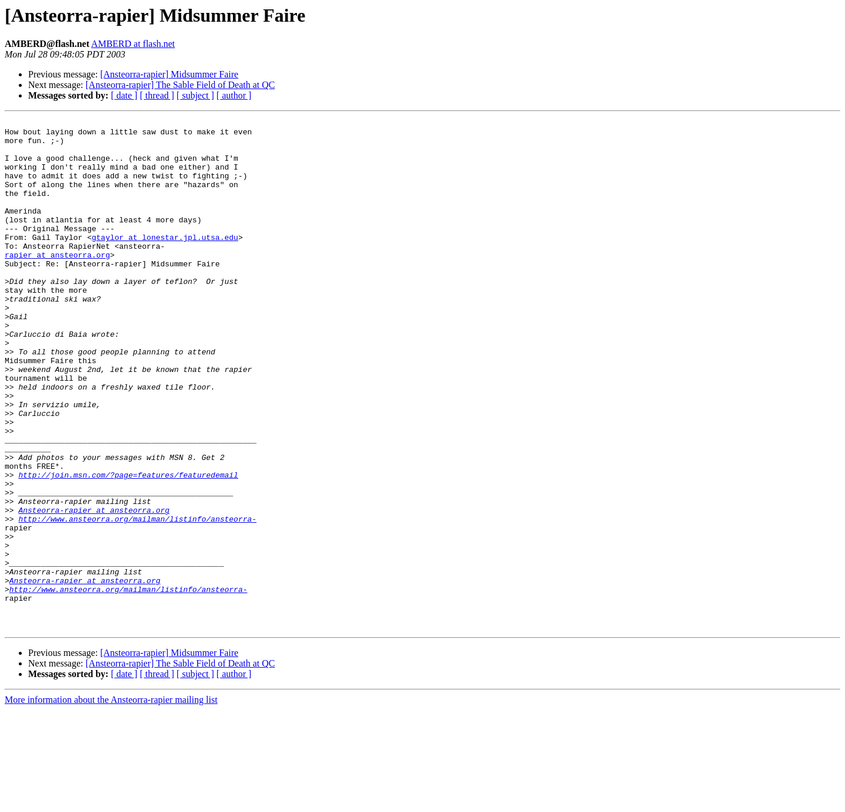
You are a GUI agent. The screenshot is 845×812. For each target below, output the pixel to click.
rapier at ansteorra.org (57, 283)
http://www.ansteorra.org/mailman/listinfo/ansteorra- (137, 599)
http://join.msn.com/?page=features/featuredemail (128, 547)
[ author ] (234, 95)
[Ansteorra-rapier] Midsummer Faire (169, 74)
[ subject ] (195, 95)
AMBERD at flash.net (133, 44)
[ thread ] (157, 95)
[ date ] (124, 95)
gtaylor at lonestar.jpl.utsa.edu (165, 261)
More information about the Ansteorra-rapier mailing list (111, 802)
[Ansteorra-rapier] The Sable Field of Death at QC (180, 85)
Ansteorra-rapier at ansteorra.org (93, 589)
